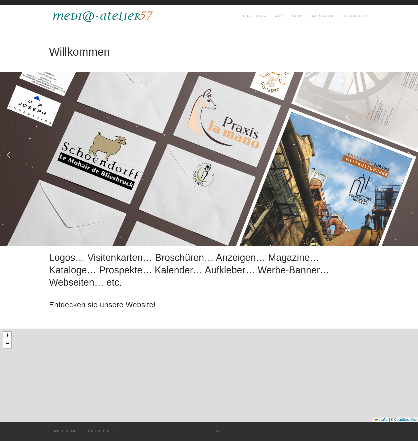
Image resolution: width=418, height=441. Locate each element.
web (279, 15)
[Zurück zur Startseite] (102, 16)
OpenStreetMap (405, 420)
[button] (8, 155)
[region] (209, 155)
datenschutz (102, 431)
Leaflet (381, 420)
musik (297, 15)
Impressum (322, 15)
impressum (64, 431)
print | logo (254, 15)
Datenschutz (355, 15)
